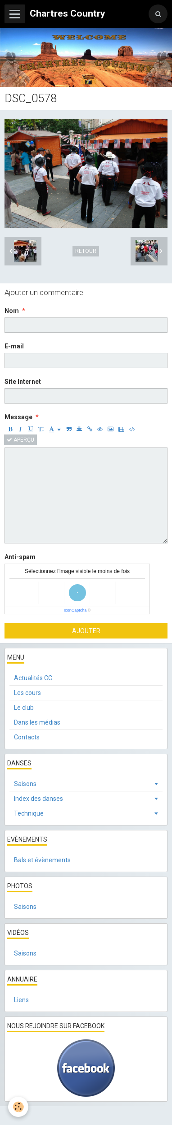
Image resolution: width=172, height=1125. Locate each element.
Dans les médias (37, 722)
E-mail (14, 346)
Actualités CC (33, 678)
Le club (24, 707)
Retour (85, 251)
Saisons (25, 783)
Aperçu (20, 440)
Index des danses (38, 798)
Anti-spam (20, 556)
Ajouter (86, 630)
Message (18, 417)
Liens (21, 999)
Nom (12, 310)
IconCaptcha (75, 610)
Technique (29, 813)
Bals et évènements (42, 860)
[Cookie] (18, 1107)
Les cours (27, 692)
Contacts (27, 737)
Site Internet (23, 381)
